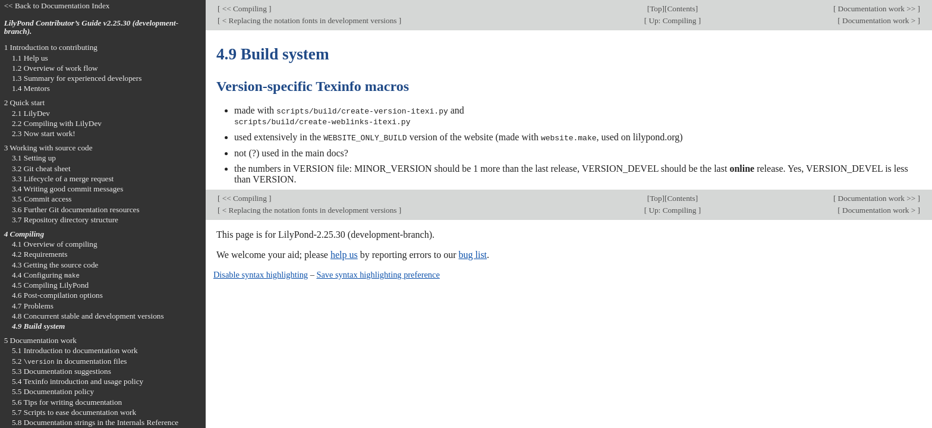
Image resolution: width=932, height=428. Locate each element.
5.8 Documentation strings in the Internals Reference (95, 422)
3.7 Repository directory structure (65, 219)
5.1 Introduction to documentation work (75, 350)
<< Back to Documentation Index (57, 5)
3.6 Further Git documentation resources (76, 209)
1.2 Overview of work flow (55, 68)
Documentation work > (879, 20)
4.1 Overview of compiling (54, 244)
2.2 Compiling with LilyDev (57, 123)
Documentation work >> (876, 8)
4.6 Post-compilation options (57, 295)
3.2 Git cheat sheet (41, 168)
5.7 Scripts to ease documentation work (74, 412)
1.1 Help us (30, 58)
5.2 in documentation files (69, 361)
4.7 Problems (32, 305)
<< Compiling (244, 8)
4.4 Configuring (46, 274)
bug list (472, 253)
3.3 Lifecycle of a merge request (63, 178)
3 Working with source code (48, 147)
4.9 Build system (38, 326)
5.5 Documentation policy (53, 391)
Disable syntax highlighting (260, 273)
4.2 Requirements (40, 254)
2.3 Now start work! (43, 133)
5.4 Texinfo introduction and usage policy (77, 381)
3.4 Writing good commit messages (68, 188)
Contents (681, 8)
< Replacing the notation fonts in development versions (309, 20)
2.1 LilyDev (31, 113)
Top (656, 8)
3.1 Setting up (34, 157)
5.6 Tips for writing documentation (67, 402)
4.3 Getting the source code (55, 264)
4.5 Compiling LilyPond (50, 285)
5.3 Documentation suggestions (61, 371)
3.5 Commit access (42, 198)
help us (344, 253)
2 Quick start (24, 102)
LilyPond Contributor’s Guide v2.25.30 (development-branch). (91, 27)
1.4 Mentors (31, 88)
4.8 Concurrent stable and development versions (88, 315)
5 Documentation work (40, 340)
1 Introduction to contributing (50, 47)
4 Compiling (24, 233)
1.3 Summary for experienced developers (76, 78)
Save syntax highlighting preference (377, 273)
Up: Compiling (672, 20)
